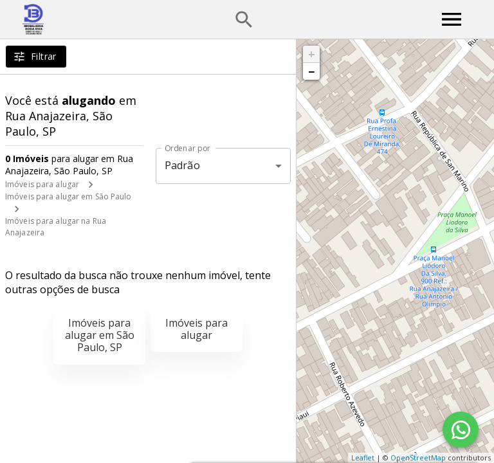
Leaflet (362, 457)
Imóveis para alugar (42, 184)
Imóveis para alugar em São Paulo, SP (99, 335)
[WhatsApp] (461, 430)
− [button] (311, 71)
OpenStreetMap (418, 457)
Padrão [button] (182, 165)
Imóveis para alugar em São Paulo (68, 196)
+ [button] (311, 54)
